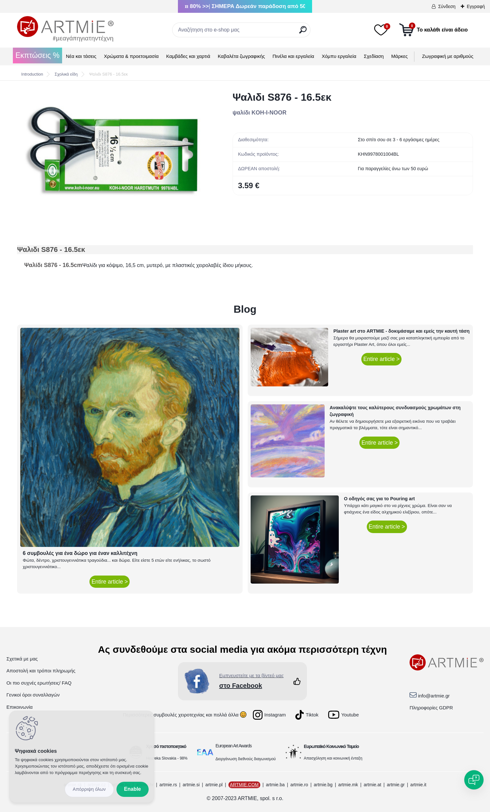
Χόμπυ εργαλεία (339, 56)
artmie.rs (168, 784)
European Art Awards (234, 745)
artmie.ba (275, 784)
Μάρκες (399, 56)
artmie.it (418, 784)
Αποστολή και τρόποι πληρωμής (40, 670)
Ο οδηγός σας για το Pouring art (379, 498)
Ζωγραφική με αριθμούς (447, 56)
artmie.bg (323, 784)
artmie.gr (395, 784)
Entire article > (109, 581)
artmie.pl (214, 784)
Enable (132, 789)
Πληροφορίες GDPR (431, 707)
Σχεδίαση (374, 56)
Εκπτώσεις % (37, 55)
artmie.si (191, 784)
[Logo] (65, 29)
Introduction (32, 74)
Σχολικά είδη (66, 74)
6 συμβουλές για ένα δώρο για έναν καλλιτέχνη (80, 553)
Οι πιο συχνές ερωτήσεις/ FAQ (38, 683)
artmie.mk (348, 784)
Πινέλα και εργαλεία (293, 56)
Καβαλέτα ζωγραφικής (241, 56)
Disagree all (89, 789)
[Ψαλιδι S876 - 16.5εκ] (114, 151)
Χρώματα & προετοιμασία (131, 56)
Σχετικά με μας (22, 658)
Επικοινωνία (19, 707)
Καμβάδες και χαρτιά (188, 56)
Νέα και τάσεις (81, 56)
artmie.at (372, 784)
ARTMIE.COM (244, 784)
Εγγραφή (476, 6)
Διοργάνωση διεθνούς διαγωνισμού (246, 759)
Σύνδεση (447, 6)
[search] (303, 32)
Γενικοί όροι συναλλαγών (33, 694)
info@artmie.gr (434, 695)
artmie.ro (299, 784)
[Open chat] (474, 779)
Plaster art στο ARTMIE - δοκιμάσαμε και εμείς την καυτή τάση (401, 331)
